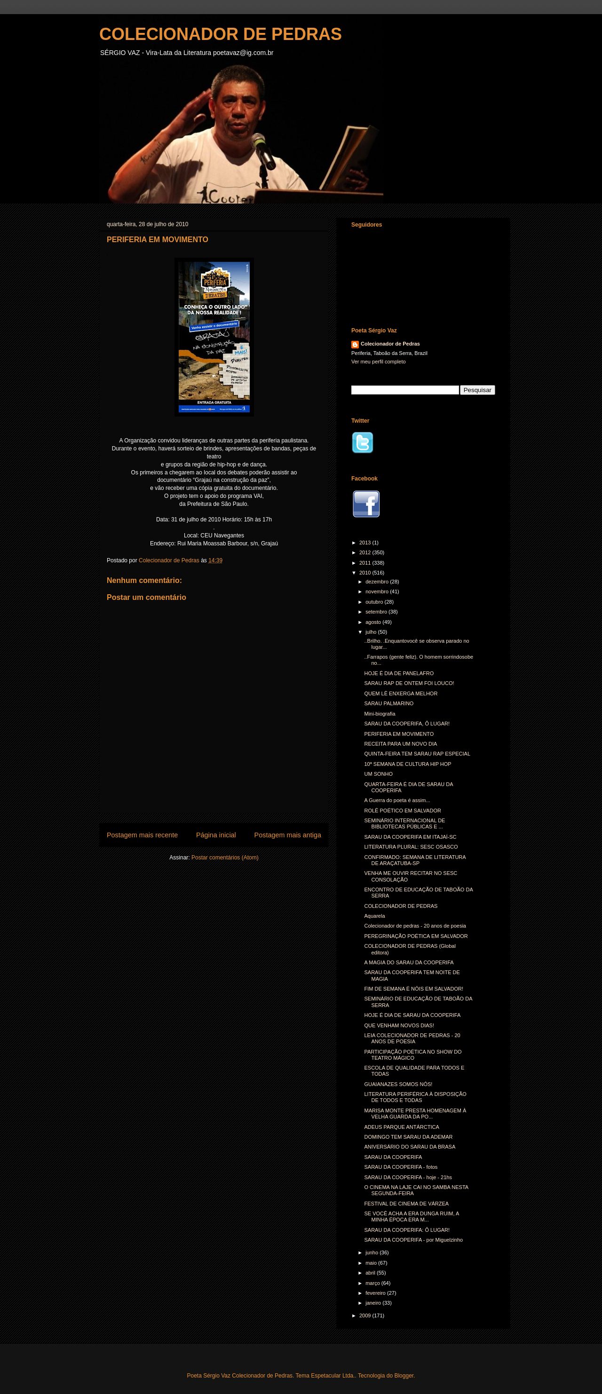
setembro (376, 611)
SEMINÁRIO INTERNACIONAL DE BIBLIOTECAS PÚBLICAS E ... (404, 823)
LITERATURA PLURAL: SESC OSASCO (411, 847)
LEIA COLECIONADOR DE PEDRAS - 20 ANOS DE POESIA (412, 1038)
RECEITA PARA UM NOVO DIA (400, 744)
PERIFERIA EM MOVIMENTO (399, 734)
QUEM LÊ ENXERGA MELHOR (400, 693)
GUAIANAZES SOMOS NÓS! (398, 1084)
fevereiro (376, 1293)
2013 (365, 542)
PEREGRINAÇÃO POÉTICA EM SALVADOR (415, 936)
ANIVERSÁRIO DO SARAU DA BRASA (409, 1147)
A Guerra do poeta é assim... (397, 800)
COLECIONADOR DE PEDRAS (220, 34)
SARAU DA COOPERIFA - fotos (400, 1167)
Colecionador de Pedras (390, 344)
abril (371, 1273)
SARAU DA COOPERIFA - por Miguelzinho (413, 1240)
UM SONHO (378, 774)
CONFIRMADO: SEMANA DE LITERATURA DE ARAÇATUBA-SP (415, 860)
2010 (365, 572)
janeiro (373, 1303)
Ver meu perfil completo (378, 361)
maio (371, 1263)
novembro (377, 591)
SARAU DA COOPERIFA (393, 1157)
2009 (365, 1315)
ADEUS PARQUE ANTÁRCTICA (401, 1127)
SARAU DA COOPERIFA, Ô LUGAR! (407, 723)
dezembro (377, 581)
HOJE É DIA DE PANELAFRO (399, 673)
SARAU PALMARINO (388, 703)
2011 (365, 563)
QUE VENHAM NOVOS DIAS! (399, 1025)
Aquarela (374, 916)
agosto (373, 622)
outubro (374, 602)
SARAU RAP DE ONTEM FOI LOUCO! (409, 683)
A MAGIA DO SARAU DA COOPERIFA (408, 962)
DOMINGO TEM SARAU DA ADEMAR (408, 1137)
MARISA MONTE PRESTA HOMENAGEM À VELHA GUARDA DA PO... (415, 1113)
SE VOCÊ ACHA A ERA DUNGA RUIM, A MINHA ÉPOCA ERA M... (411, 1216)
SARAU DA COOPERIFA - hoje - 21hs (408, 1177)
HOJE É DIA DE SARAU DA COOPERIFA (412, 1015)
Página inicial (216, 835)
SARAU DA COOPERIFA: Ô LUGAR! (407, 1230)
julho (371, 632)
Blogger (403, 1375)
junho (372, 1252)
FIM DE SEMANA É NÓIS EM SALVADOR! (413, 989)
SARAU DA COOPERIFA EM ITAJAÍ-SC (410, 837)
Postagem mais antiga (287, 835)
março (373, 1283)
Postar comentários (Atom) (225, 857)
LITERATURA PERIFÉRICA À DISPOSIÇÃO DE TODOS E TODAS (415, 1097)
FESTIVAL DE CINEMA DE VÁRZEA (406, 1203)
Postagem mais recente (142, 835)
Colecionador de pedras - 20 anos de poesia (415, 926)
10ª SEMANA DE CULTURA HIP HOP (407, 764)
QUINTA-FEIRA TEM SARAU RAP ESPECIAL (417, 753)
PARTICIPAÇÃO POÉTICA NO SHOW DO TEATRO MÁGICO (412, 1055)
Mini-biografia (379, 714)
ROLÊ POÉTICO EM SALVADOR (402, 810)
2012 (365, 552)
